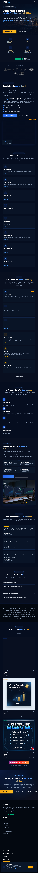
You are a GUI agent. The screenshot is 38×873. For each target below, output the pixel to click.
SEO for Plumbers (32, 610)
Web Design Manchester (14, 610)
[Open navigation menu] (34, 2)
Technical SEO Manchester (18, 608)
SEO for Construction (26, 612)
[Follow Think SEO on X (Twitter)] (14, 811)
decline (15, 868)
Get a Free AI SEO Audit (24, 115)
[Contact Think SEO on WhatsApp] (4, 811)
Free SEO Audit (16, 616)
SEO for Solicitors (11, 612)
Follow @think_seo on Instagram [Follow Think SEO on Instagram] (19, 762)
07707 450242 (5, 856)
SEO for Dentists (18, 612)
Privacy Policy (17, 869)
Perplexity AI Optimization (20, 614)
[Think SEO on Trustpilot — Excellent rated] (19, 59)
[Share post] (7, 670)
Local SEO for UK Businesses (29, 608)
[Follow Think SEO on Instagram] (12, 811)
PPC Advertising (6, 610)
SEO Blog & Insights (31, 616)
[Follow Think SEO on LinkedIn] (6, 811)
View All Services (19, 376)
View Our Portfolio (19, 791)
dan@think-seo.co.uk (6, 859)
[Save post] (33, 670)
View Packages (22, 31)
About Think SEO (8, 476)
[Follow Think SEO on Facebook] (9, 811)
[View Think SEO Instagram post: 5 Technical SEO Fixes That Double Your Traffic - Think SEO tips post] (19, 739)
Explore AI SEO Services (9, 115)
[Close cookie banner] (34, 867)
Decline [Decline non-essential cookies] (25, 866)
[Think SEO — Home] (7, 2)
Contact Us (19, 618)
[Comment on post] (5, 670)
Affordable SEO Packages (21, 476)
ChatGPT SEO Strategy (30, 614)
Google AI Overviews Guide (9, 614)
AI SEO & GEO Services (7, 608)
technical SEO (5, 99)
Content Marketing (23, 610)
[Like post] (4, 670)
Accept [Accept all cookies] (30, 866)
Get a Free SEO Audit (9, 31)
